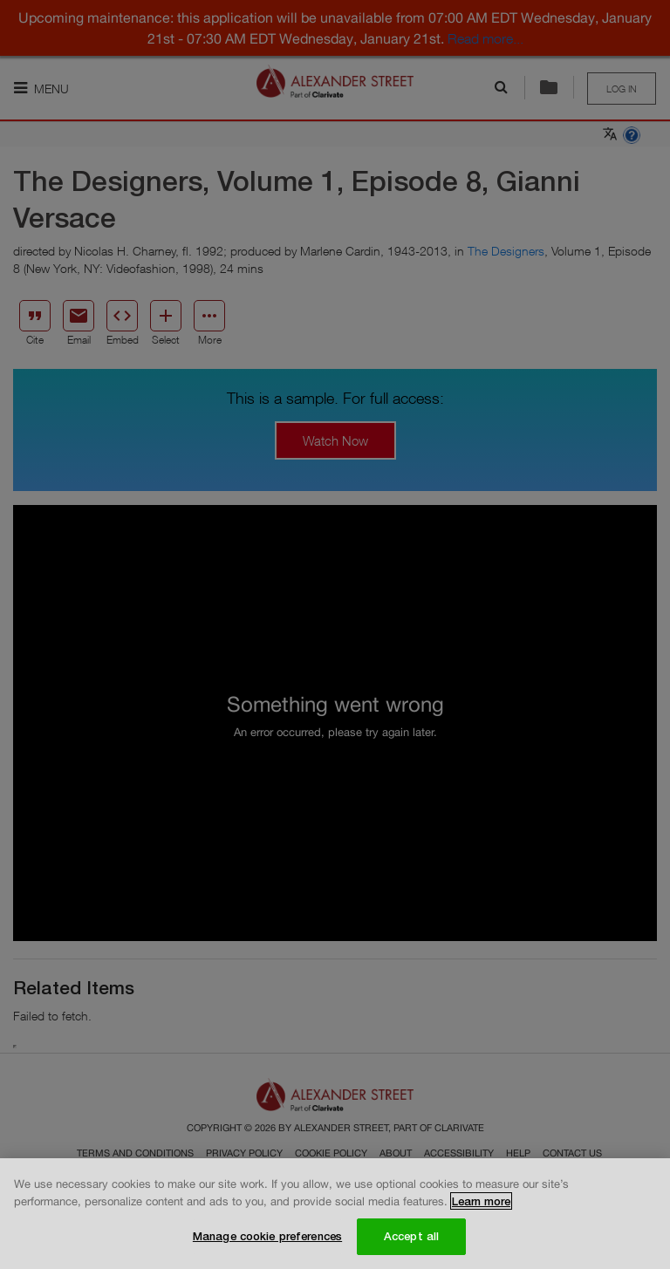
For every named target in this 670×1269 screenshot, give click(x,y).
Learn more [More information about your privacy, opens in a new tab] (481, 1201)
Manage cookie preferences (267, 1236)
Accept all (411, 1236)
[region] (335, 1213)
